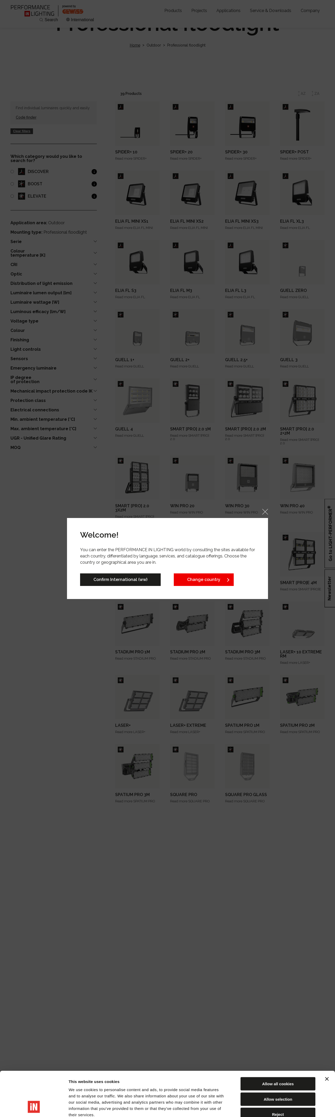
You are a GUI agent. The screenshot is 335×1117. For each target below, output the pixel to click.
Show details (275, 1106)
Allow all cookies (278, 1042)
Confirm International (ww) (120, 579)
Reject (278, 1072)
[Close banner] (327, 1037)
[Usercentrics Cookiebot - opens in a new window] (34, 1107)
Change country (203, 579)
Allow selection (278, 1057)
